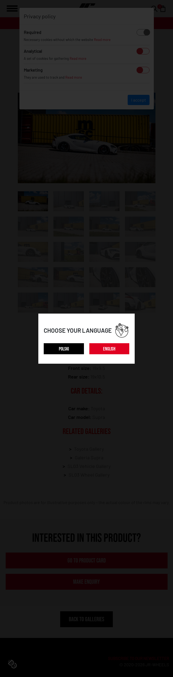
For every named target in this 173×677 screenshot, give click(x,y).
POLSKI (64, 349)
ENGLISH (109, 349)
